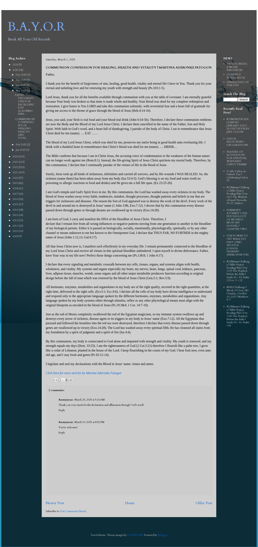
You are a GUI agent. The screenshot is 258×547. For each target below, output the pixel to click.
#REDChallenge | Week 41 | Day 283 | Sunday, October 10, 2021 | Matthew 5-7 (238, 293)
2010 (15, 231)
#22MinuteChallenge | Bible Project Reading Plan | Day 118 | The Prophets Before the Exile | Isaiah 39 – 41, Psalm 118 (238, 316)
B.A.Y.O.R (36, 27)
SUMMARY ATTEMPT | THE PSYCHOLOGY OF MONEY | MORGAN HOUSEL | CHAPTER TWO (237, 219)
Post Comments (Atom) (73, 511)
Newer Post (55, 503)
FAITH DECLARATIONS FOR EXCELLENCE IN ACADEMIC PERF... (24, 104)
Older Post (204, 503)
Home (130, 503)
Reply (61, 410)
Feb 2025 (21, 144)
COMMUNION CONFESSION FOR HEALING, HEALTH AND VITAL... (24, 128)
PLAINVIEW (135, 535)
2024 (15, 156)
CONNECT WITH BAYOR (236, 76)
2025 (15, 70)
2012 (15, 220)
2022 (15, 167)
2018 (15, 188)
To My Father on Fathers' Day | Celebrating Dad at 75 (237, 176)
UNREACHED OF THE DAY (238, 83)
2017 (15, 194)
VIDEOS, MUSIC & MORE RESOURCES (237, 67)
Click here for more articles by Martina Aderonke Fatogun (83, 373)
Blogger (162, 535)
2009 (15, 236)
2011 (15, 226)
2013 (15, 215)
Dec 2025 (21, 75)
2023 (15, 162)
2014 (15, 210)
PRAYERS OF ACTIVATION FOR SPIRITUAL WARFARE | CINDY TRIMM (237, 158)
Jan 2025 (21, 150)
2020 (15, 178)
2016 (15, 199)
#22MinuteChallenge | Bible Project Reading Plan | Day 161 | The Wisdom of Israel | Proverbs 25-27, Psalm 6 (238, 195)
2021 (15, 172)
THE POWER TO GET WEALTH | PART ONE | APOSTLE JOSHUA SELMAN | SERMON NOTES (238, 245)
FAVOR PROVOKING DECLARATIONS (237, 142)
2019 (15, 183)
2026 (15, 64)
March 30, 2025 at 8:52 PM (89, 422)
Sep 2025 (21, 80)
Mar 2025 (21, 91)
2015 (15, 204)
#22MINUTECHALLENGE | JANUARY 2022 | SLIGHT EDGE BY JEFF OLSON (238, 125)
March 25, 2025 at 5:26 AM (89, 400)
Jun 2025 (21, 85)
